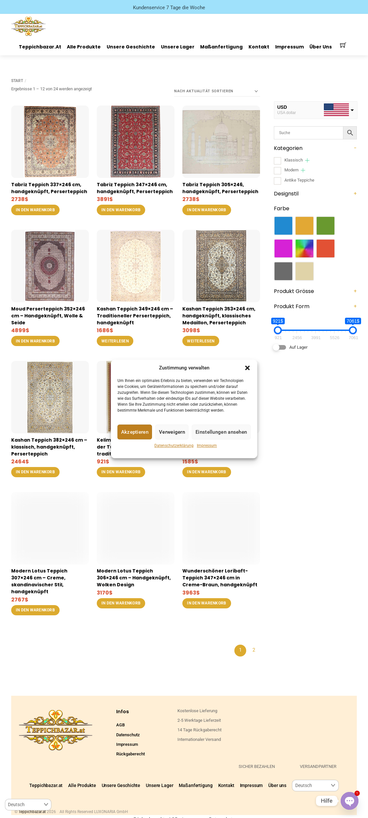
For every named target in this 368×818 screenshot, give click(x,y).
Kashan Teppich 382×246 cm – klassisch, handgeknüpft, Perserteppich (49, 447)
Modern (291, 169)
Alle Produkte (84, 47)
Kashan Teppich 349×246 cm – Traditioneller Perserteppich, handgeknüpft (135, 316)
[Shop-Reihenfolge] (217, 91)
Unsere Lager (178, 47)
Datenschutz (128, 734)
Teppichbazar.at (40, 47)
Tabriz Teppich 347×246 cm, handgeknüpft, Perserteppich (135, 188)
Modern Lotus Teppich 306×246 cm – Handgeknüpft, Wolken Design (134, 578)
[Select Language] (315, 785)
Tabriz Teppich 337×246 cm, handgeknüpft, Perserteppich (49, 188)
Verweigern (172, 432)
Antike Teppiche (299, 180)
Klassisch (293, 160)
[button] (247, 368)
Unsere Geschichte (131, 47)
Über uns (320, 47)
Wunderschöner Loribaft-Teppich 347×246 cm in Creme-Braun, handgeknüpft (219, 578)
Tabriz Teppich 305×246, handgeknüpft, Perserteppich (220, 188)
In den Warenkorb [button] (35, 210)
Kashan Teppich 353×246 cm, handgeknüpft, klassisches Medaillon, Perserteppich (218, 316)
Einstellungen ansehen (221, 432)
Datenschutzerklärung (174, 446)
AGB (120, 724)
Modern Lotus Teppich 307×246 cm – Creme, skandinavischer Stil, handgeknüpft (39, 581)
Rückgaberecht (130, 753)
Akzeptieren (134, 432)
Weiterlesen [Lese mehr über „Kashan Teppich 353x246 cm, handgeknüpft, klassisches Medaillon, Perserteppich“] (200, 341)
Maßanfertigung (221, 47)
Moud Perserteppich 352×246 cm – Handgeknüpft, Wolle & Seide (48, 316)
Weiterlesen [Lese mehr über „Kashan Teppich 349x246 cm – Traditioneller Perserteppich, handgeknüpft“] (115, 341)
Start (17, 80)
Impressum (207, 446)
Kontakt (259, 47)
